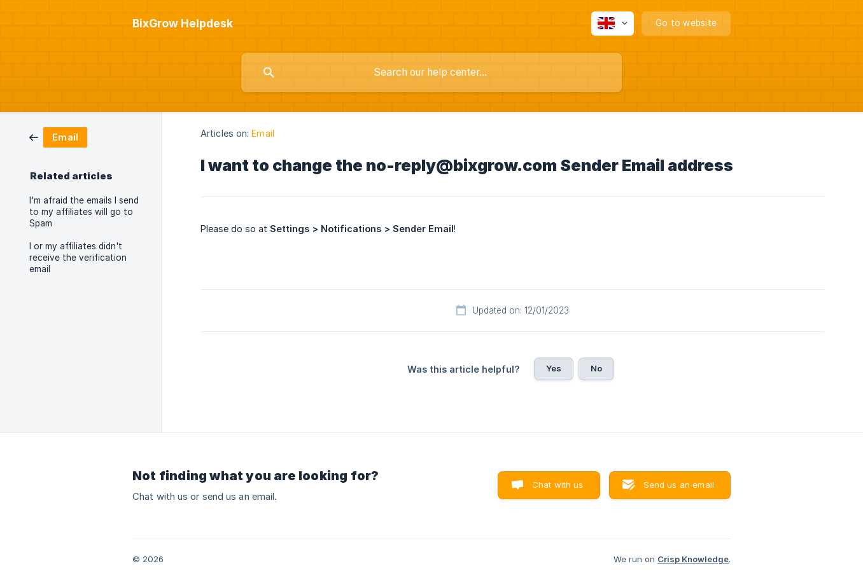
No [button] (596, 368)
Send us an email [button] (678, 485)
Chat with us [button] (558, 485)
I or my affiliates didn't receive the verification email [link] (78, 257)
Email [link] (262, 133)
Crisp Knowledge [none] (693, 559)
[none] (182, 23)
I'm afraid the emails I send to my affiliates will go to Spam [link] (84, 211)
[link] (58, 136)
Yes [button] (553, 368)
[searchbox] (431, 72)
